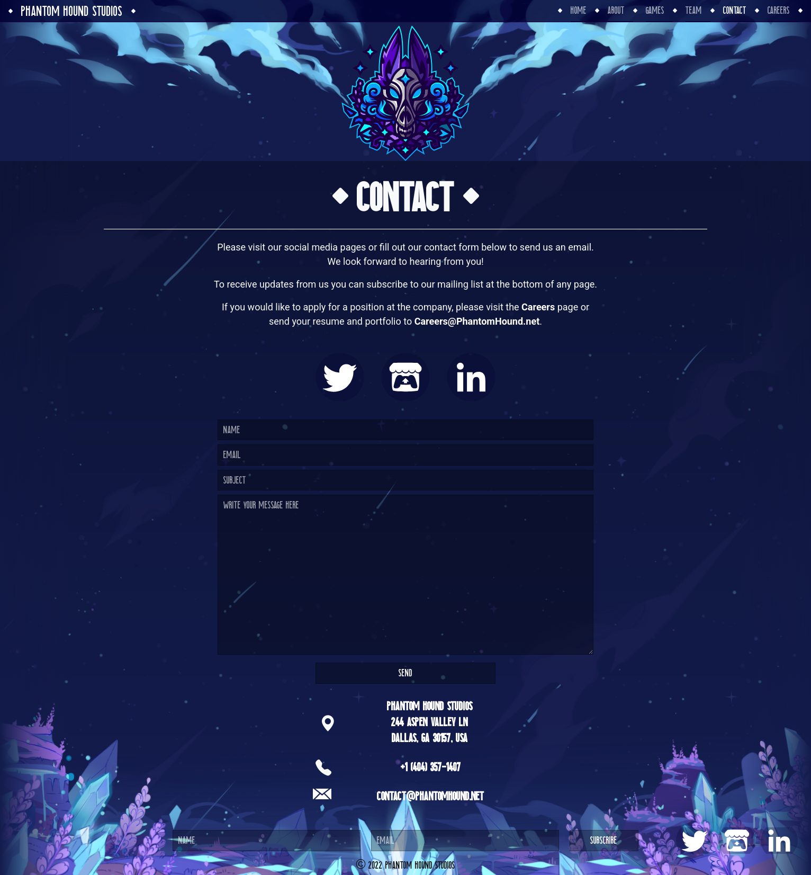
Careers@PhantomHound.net (477, 321)
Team (694, 10)
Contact (734, 10)
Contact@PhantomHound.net (430, 796)
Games (655, 10)
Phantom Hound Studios (72, 11)
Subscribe (603, 840)
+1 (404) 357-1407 (431, 767)
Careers (779, 10)
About (616, 10)
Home (579, 10)
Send (405, 673)
